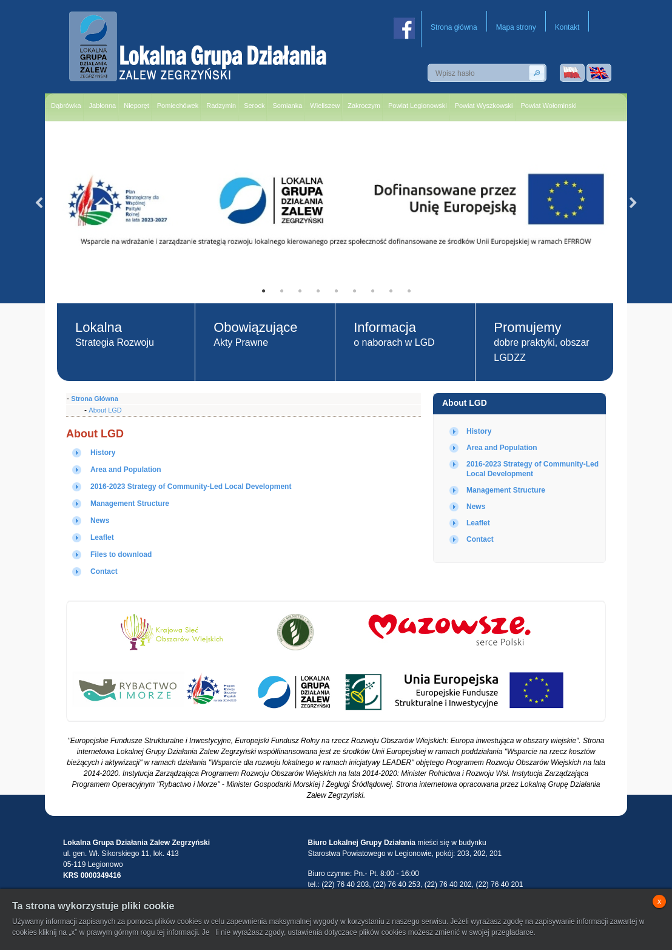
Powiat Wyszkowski (484, 105)
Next (633, 203)
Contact (480, 539)
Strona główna (454, 27)
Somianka (287, 105)
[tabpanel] (336, 203)
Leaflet (478, 523)
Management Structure (505, 490)
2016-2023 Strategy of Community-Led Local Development (190, 486)
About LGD (464, 403)
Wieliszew (325, 105)
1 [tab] (263, 291)
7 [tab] (372, 291)
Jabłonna (102, 105)
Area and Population (501, 447)
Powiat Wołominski (549, 105)
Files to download (121, 554)
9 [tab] (409, 291)
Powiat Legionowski (417, 105)
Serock (254, 105)
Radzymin (221, 105)
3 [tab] (300, 291)
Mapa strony (516, 27)
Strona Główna (94, 398)
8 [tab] (391, 291)
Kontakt (567, 27)
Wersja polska (572, 73)
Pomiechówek (177, 105)
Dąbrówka (66, 105)
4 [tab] (318, 291)
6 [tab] (354, 291)
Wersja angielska (598, 73)
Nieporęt (136, 105)
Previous (39, 203)
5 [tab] (336, 291)
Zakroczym (364, 105)
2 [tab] (281, 291)
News (475, 506)
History (478, 431)
